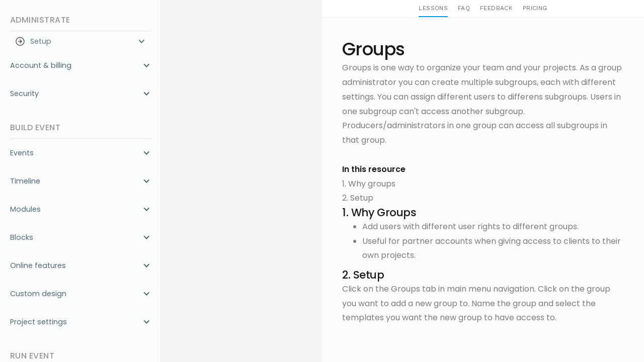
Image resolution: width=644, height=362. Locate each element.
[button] (80, 41)
